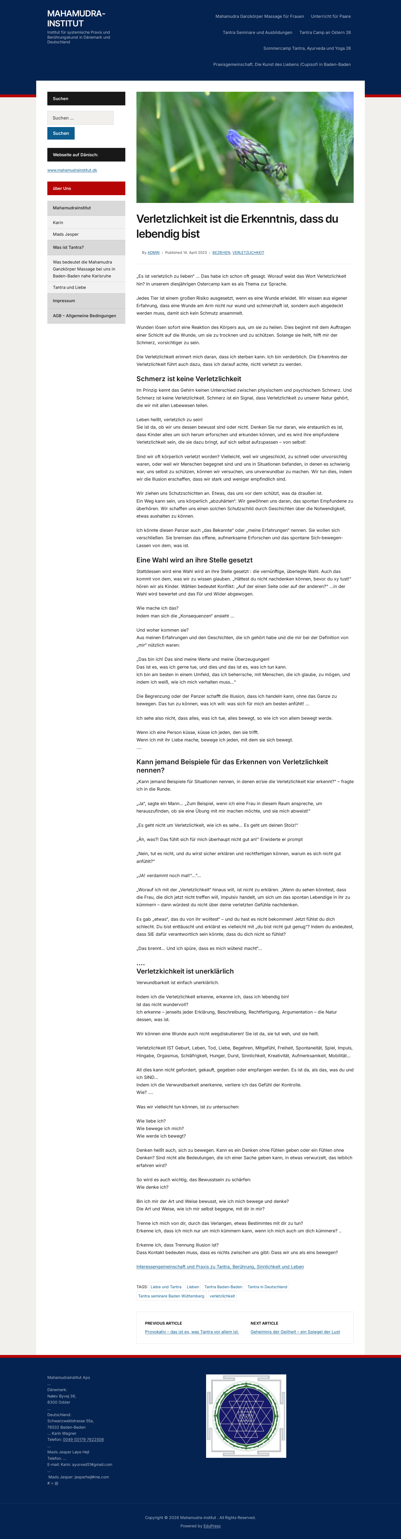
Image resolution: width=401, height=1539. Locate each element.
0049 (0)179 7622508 (83, 1439)
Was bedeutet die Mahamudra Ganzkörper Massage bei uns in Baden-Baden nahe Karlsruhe (84, 269)
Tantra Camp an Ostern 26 (325, 32)
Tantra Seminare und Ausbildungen (257, 32)
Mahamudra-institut (76, 18)
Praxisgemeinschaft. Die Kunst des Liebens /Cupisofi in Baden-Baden (282, 64)
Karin (58, 222)
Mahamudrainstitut (72, 207)
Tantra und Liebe (69, 287)
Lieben (193, 1286)
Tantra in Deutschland (267, 1286)
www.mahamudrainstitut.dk (72, 170)
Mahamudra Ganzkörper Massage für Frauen (260, 16)
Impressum (64, 300)
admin (154, 252)
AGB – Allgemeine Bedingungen (84, 315)
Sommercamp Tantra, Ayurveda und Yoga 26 (307, 48)
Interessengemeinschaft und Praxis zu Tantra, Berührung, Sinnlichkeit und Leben (220, 1266)
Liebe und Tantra (166, 1286)
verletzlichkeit (222, 1296)
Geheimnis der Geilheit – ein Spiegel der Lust (295, 1331)
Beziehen (221, 252)
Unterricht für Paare (331, 16)
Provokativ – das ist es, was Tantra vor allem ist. (192, 1331)
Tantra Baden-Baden (223, 1286)
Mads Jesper (66, 234)
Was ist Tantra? (68, 247)
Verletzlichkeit (248, 252)
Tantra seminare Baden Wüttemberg (171, 1296)
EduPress (212, 1525)
